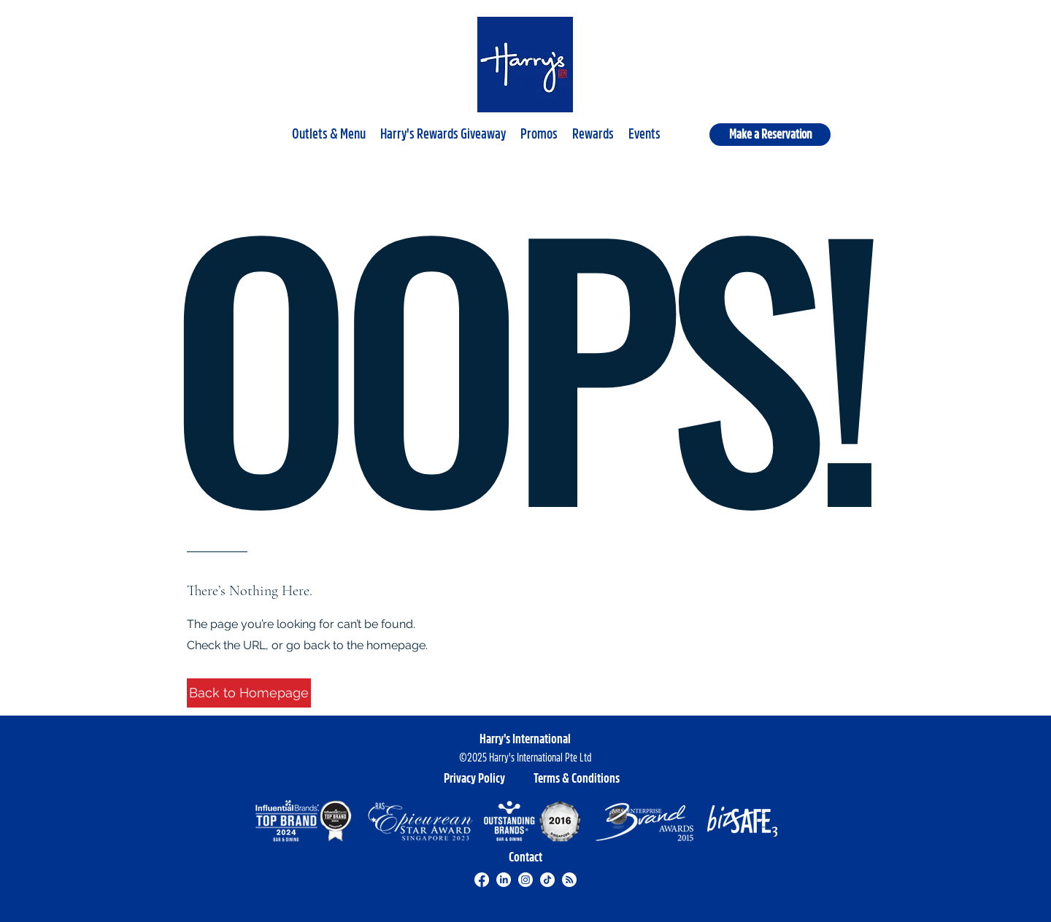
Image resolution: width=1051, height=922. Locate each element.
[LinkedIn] (503, 879)
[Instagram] (525, 879)
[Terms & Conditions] (577, 778)
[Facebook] (481, 879)
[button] (329, 128)
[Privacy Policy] (474, 778)
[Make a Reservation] (770, 134)
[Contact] (525, 857)
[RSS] (569, 879)
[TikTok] (547, 879)
